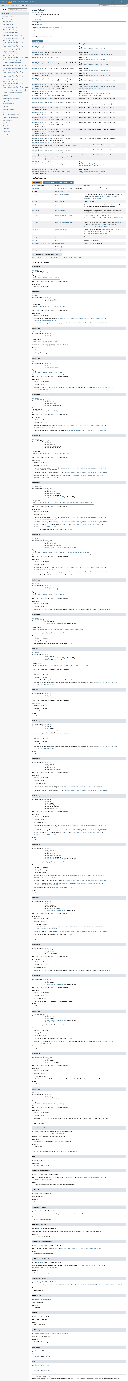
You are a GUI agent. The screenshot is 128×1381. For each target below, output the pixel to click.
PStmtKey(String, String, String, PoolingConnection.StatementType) (13, 82)
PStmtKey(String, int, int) (10, 27)
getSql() (5, 125)
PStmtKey (24, 5)
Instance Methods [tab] (50, 182)
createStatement (60, 188)
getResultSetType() (8, 120)
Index (26, 2)
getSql (57, 240)
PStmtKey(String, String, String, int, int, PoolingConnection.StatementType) (14, 75)
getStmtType (59, 243)
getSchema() (7, 123)
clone (34, 257)
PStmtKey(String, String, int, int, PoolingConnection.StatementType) (13, 45)
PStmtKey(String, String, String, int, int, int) (15, 68)
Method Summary (7, 19)
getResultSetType (61, 229)
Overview (4, 2)
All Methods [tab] (37, 182)
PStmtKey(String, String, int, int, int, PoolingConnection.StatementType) (13, 41)
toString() (6, 134)
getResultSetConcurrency (63, 215)
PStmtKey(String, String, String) (12, 60)
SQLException (60, 1133)
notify (56, 257)
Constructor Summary (8, 16)
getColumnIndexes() (9, 109)
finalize (41, 257)
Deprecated (20, 2)
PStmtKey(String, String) (10, 30)
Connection (70, 188)
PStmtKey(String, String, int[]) (11, 49)
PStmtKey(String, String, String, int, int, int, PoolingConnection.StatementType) (15, 71)
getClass (49, 257)
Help (36, 2)
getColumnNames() (8, 112)
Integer (68, 157)
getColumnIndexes (61, 205)
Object (39, 24)
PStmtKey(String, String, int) (11, 32)
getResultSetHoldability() (10, 117)
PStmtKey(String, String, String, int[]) (13, 79)
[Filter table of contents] (17, 9)
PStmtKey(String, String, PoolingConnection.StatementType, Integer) (15, 56)
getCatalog (58, 201)
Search (31, 2)
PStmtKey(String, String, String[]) (12, 92)
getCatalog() (6, 106)
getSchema (58, 237)
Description (5, 13)
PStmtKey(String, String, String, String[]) (14, 90)
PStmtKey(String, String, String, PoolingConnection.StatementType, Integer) (15, 86)
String (41, 47)
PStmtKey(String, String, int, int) (12, 35)
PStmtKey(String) (8, 24)
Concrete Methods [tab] (65, 182)
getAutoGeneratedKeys (62, 194)
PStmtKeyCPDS (37, 19)
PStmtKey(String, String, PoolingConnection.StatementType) (13, 52)
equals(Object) (7, 101)
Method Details (6, 95)
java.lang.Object (37, 12)
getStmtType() (7, 128)
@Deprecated (36, 270)
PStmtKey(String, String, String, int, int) (14, 65)
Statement (35, 188)
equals (57, 191)
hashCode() (6, 131)
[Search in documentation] (113, 5)
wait (70, 257)
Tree (14, 2)
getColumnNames (60, 210)
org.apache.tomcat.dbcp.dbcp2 (10, 5)
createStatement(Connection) (11, 98)
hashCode (58, 247)
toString (58, 250)
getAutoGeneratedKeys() (10, 103)
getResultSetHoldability (63, 222)
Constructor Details (7, 21)
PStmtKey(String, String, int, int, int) (13, 38)
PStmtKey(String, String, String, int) (13, 62)
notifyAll (63, 257)
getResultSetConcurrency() (11, 114)
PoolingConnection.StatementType (43, 88)
